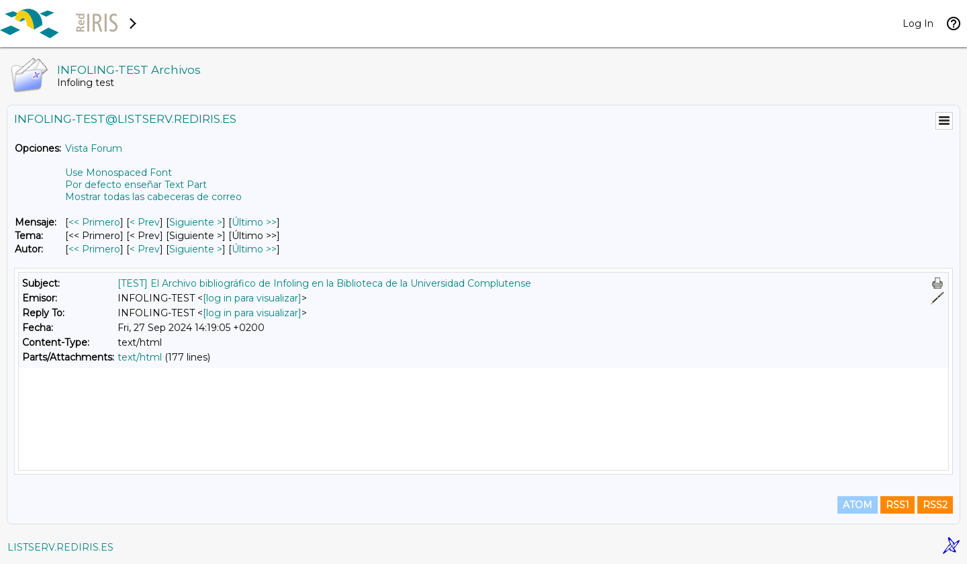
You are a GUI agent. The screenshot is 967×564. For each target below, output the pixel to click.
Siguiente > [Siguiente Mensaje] (195, 222)
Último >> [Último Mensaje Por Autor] (254, 249)
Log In (918, 23)
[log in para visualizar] (252, 298)
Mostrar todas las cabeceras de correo (153, 197)
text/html (140, 357)
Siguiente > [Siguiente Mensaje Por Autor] (195, 249)
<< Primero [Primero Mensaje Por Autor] (94, 249)
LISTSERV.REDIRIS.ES (60, 547)
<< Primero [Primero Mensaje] (94, 222)
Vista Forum (93, 148)
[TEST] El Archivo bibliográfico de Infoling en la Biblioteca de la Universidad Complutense (324, 283)
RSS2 (935, 505)
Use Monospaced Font (118, 173)
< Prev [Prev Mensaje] (145, 222)
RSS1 (897, 505)
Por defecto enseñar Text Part (136, 185)
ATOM (857, 505)
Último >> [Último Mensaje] (254, 222)
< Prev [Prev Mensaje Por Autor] (145, 249)
